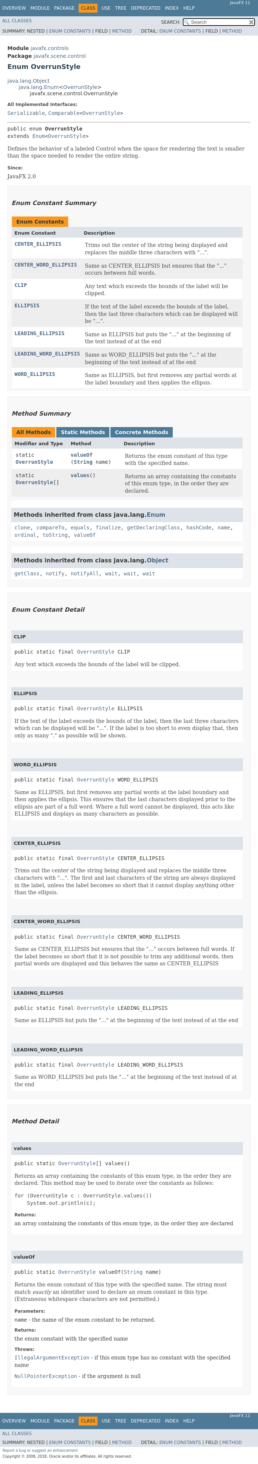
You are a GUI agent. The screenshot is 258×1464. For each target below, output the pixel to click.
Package (64, 8)
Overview (14, 8)
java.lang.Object (28, 81)
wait (111, 573)
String (83, 462)
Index (172, 8)
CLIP (20, 285)
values (80, 475)
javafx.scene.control (59, 56)
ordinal (25, 535)
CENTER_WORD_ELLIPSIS (45, 265)
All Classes (17, 20)
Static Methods (83, 432)
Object (158, 560)
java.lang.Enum (39, 87)
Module (40, 8)
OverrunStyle (80, 87)
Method (122, 31)
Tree (120, 8)
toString (55, 535)
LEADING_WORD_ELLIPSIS (47, 354)
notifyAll (85, 573)
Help (189, 8)
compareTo (50, 528)
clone (22, 528)
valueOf (82, 455)
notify (55, 573)
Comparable (63, 113)
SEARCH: (171, 22)
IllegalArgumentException (51, 1358)
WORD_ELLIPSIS (34, 374)
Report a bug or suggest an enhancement (40, 1450)
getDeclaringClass (153, 528)
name (224, 528)
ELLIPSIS (26, 305)
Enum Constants (69, 31)
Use (106, 8)
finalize (108, 528)
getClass (26, 573)
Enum (38, 136)
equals (80, 528)
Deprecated (146, 8)
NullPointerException (45, 1376)
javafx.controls (49, 48)
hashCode (198, 528)
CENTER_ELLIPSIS (37, 244)
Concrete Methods (141, 432)
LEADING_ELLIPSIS (39, 333)
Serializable (26, 113)
